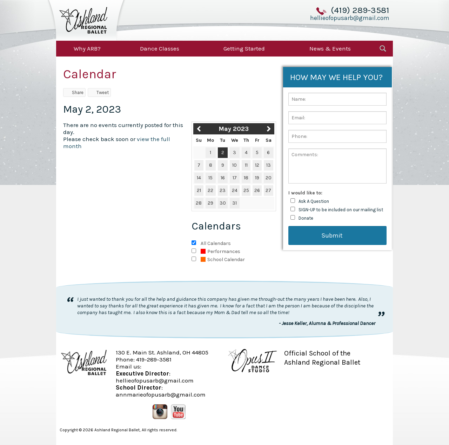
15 (210, 178)
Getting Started (244, 48)
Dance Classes (159, 48)
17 (235, 178)
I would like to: (305, 193)
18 (246, 178)
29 (210, 203)
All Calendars (216, 243)
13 (268, 165)
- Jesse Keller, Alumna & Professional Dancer (327, 323)
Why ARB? (87, 48)
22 (210, 190)
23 (223, 190)
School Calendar (223, 260)
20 (269, 178)
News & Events (330, 48)
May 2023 (234, 129)
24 (234, 190)
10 (234, 165)
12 (257, 165)
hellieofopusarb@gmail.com (349, 17)
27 (268, 190)
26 (257, 190)
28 (199, 203)
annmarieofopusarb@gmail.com (161, 394)
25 (246, 190)
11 (246, 165)
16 (223, 178)
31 (234, 203)
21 (199, 190)
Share (74, 92)
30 (223, 203)
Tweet (99, 92)
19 (257, 178)
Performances (220, 251)
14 (199, 178)
